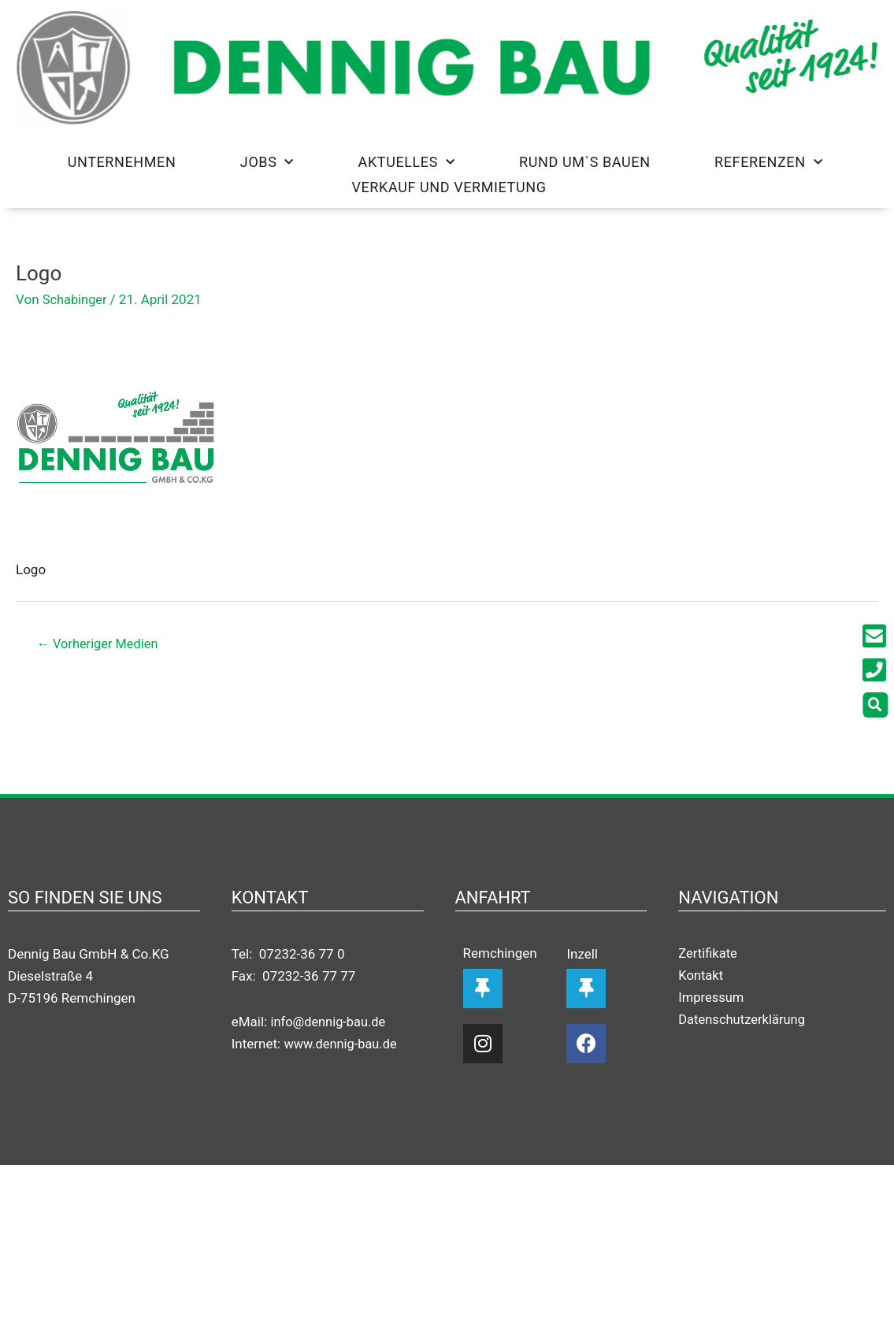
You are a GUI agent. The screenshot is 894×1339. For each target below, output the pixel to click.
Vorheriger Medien (101, 644)
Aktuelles (406, 162)
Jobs (267, 162)
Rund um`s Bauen (585, 162)
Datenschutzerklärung (743, 1021)
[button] (879, 705)
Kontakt (701, 977)
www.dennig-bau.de (342, 1044)
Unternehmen (122, 162)
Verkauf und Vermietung (448, 187)
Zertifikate (708, 955)
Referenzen (768, 162)
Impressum (712, 999)
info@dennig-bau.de (329, 1022)
